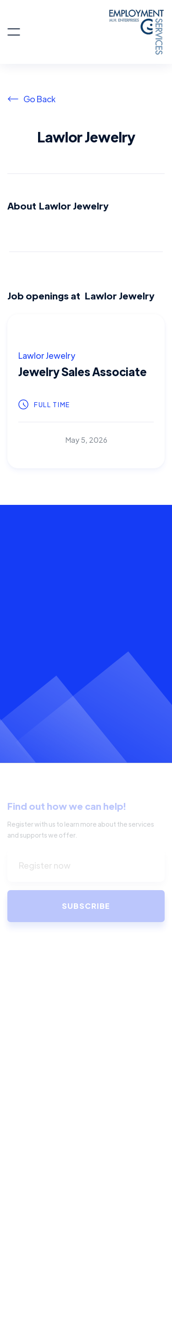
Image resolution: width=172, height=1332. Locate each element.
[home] (92, 32)
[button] (13, 32)
